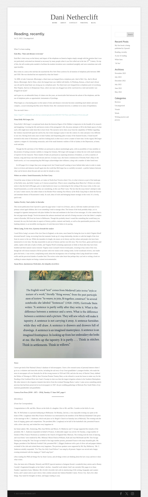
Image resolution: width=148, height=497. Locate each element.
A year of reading (121, 56)
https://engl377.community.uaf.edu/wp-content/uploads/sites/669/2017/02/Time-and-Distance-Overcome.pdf (51, 115)
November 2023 (120, 73)
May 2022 (118, 92)
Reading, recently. (121, 52)
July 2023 (118, 77)
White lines (119, 59)
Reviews (118, 102)
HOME (54, 23)
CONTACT (73, 23)
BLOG (93, 23)
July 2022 (118, 84)
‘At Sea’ (118, 63)
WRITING (84, 23)
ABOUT (63, 23)
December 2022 (120, 81)
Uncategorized (29, 38)
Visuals (117, 109)
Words (117, 113)
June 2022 (118, 88)
